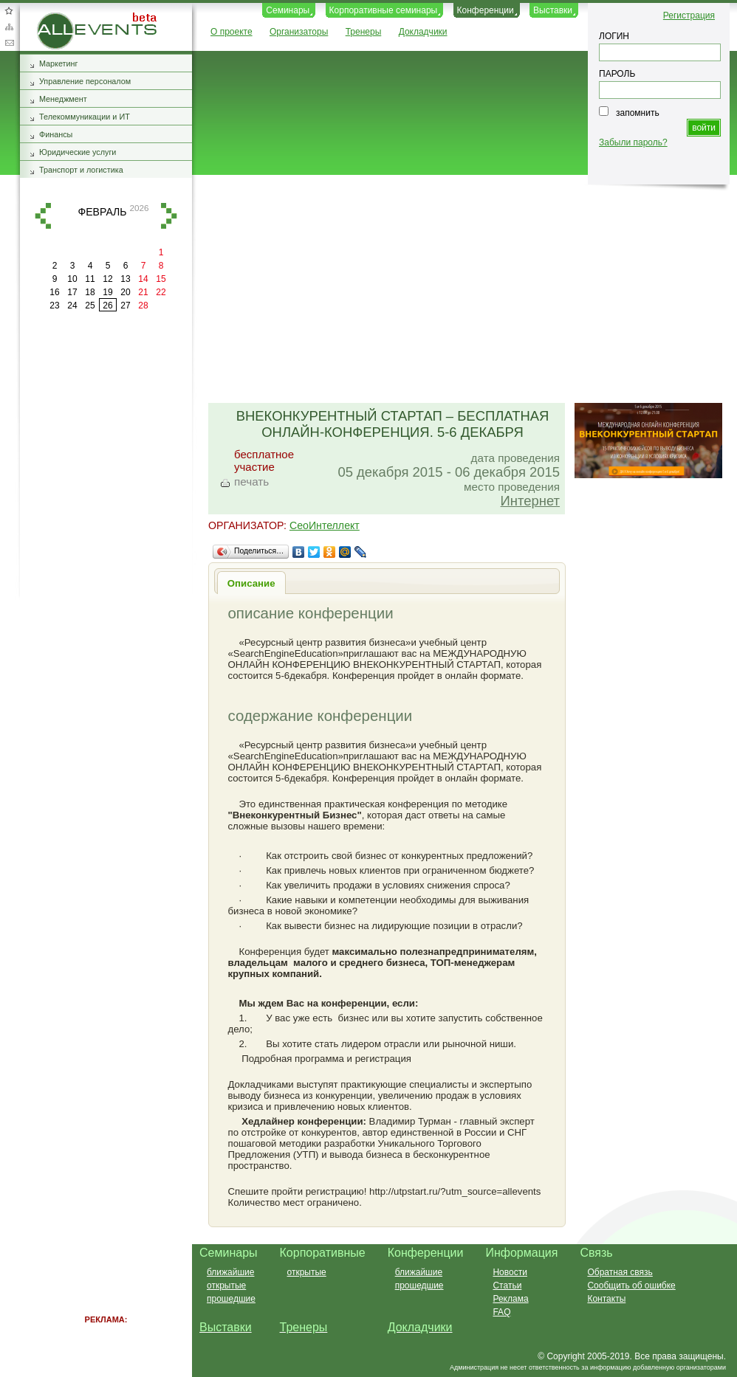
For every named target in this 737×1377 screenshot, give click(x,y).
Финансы (55, 134)
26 (107, 305)
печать (251, 481)
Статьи (507, 1285)
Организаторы (299, 32)
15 (160, 279)
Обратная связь (9, 43)
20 (125, 292)
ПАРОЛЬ (617, 74)
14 (143, 279)
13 (125, 279)
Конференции (485, 10)
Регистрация (689, 15)
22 (160, 292)
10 (72, 279)
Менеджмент (63, 98)
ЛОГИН (614, 36)
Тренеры (364, 32)
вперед (169, 216)
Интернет (530, 500)
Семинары (287, 10)
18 (90, 292)
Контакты (606, 1299)
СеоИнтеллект (324, 525)
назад (43, 216)
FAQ (501, 1312)
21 (143, 292)
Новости (510, 1272)
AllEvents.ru (60, 18)
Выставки (552, 10)
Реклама (510, 1299)
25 (90, 305)
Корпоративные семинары (383, 10)
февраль (102, 212)
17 (72, 292)
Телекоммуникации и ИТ (84, 116)
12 (107, 279)
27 (125, 305)
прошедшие (231, 1299)
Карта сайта (9, 26)
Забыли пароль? (633, 142)
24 (72, 305)
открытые (226, 1285)
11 (90, 279)
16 (54, 292)
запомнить (637, 113)
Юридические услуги (77, 152)
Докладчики (423, 32)
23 (54, 305)
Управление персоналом (85, 81)
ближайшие (230, 1272)
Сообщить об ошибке (631, 1285)
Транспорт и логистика (81, 169)
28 (143, 305)
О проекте (231, 32)
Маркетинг (58, 63)
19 (107, 292)
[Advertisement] (458, 290)
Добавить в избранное (9, 10)
